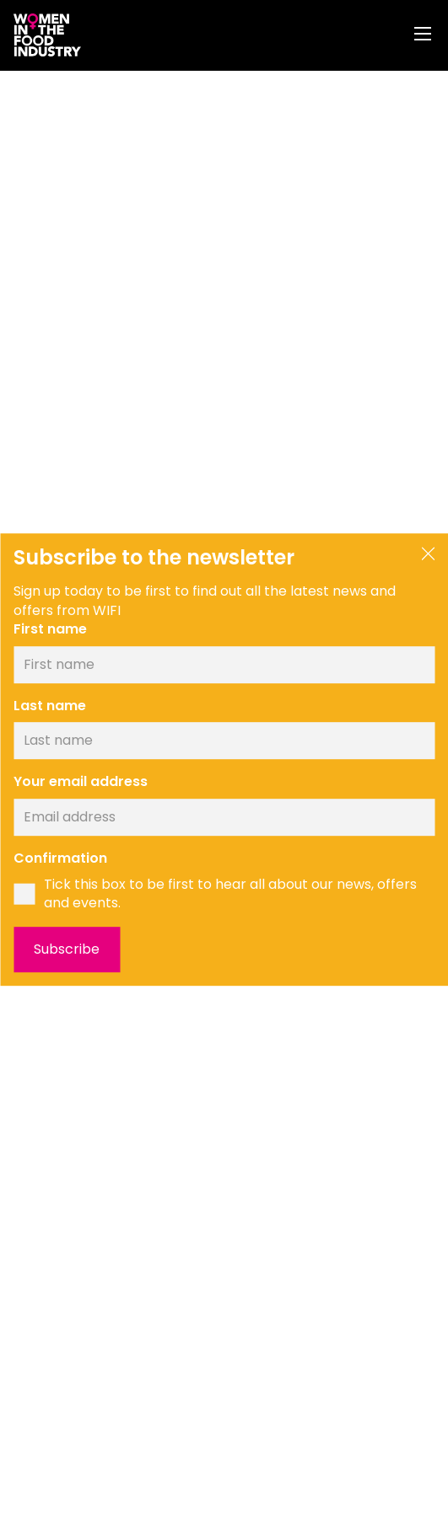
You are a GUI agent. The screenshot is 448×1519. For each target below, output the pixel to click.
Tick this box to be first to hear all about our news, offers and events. (230, 894)
